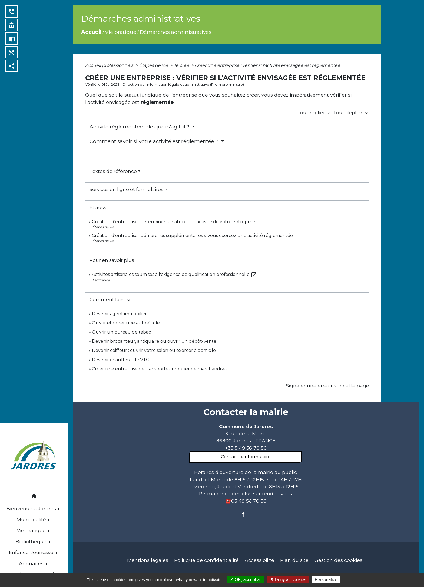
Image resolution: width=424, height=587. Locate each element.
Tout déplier (351, 112)
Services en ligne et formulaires (127, 189)
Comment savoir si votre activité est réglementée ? (155, 141)
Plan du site (294, 560)
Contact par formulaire (246, 456)
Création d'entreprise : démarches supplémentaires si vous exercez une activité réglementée (192, 235)
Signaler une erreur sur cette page (327, 385)
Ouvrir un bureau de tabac (121, 332)
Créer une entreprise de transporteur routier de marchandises (159, 368)
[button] (34, 497)
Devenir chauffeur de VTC (120, 359)
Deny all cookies (288, 579)
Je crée (182, 65)
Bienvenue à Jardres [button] (31, 508)
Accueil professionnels (109, 65)
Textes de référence (113, 171)
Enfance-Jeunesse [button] (32, 552)
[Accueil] (34, 456)
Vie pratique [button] (32, 530)
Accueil (91, 32)
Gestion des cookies (338, 560)
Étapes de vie (154, 65)
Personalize (326, 579)
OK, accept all (245, 579)
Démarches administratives (175, 32)
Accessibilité (259, 560)
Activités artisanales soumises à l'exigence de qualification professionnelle (174, 274)
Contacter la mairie (246, 412)
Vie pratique (120, 32)
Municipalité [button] (31, 519)
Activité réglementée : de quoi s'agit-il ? (140, 127)
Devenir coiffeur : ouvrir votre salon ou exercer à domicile (154, 350)
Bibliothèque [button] (32, 541)
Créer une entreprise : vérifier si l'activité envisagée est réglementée (267, 65)
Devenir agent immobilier (119, 313)
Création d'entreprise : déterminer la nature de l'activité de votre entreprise (173, 221)
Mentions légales (147, 560)
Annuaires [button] (32, 563)
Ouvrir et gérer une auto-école (126, 322)
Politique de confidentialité (206, 560)
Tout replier (315, 112)
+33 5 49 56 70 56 (246, 448)
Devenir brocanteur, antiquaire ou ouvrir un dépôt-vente (154, 341)
